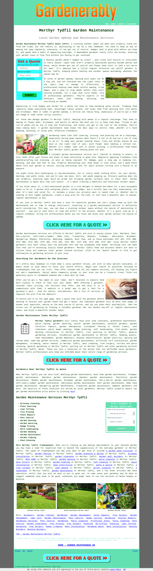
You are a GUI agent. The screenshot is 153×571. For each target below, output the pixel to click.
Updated (29, 551)
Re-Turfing (101, 524)
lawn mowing (61, 468)
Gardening (62, 515)
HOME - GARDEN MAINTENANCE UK (76, 545)
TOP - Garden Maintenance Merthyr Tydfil (38, 534)
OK (124, 569)
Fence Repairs (101, 515)
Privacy (135, 551)
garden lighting (61, 462)
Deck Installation (75, 527)
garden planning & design (89, 454)
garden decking (67, 459)
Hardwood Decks (95, 527)
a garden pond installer (119, 451)
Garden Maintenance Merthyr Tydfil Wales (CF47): (43, 44)
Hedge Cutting (94, 518)
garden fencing (43, 454)
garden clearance (64, 456)
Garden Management (80, 515)
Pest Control (76, 518)
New (24, 551)
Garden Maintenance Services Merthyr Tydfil (51, 397)
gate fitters (23, 462)
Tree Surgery (119, 515)
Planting (88, 524)
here (72, 392)
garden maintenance (62, 471)
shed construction (63, 465)
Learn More (115, 569)
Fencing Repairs (127, 518)
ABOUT (113, 24)
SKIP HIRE (30, 459)
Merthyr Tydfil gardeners (49, 321)
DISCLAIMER (131, 24)
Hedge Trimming (54, 527)
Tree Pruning (57, 524)
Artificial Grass (100, 521)
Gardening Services (26, 521)
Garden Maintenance (55, 518)
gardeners (127, 386)
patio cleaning (107, 459)
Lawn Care (35, 518)
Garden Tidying (45, 515)
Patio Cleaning (79, 521)
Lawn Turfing (129, 524)
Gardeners (29, 515)
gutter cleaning (102, 468)
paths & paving (104, 465)
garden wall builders (111, 456)
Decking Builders (36, 529)
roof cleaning (100, 462)
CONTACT (121, 24)
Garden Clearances (37, 524)
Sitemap (17, 551)
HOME (107, 24)
